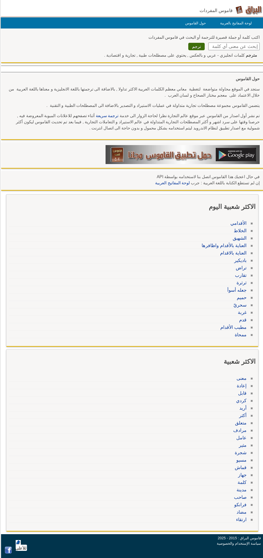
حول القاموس (194, 23)
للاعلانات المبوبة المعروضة (48, 116)
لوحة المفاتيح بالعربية (235, 23)
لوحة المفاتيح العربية (171, 183)
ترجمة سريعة (106, 116)
